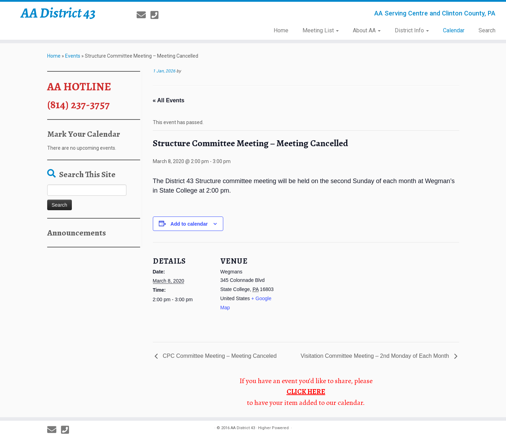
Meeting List (320, 30)
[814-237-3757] (156, 15)
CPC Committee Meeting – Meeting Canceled (219, 356)
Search (487, 30)
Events (72, 56)
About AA (367, 30)
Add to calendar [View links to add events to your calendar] (189, 224)
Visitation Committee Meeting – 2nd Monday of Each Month (376, 356)
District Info (412, 30)
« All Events (169, 100)
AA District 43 (58, 13)
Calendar (453, 30)
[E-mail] (143, 15)
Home (281, 30)
